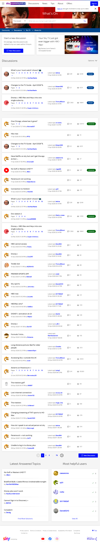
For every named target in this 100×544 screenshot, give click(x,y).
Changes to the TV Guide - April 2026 (26, 85)
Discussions (33, 3)
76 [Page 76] (57, 455)
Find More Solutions (25, 519)
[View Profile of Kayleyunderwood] (13, 494)
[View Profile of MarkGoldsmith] (53, 336)
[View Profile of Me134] (58, 314)
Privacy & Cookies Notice (50, 530)
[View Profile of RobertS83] (59, 86)
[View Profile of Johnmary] (30, 287)
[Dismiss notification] (95, 8)
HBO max (15, 294)
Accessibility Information (65, 530)
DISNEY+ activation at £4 (21, 314)
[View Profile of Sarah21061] (31, 418)
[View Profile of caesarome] (59, 158)
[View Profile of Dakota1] (29, 277)
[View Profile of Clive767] (30, 257)
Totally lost (15, 264)
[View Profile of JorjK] (28, 361)
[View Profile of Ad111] (29, 438)
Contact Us (24, 533)
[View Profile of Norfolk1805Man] (12, 484)
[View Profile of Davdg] (8, 512)
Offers (69, 3)
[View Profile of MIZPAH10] (30, 267)
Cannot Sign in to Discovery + (16, 500)
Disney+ (14, 254)
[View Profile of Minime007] (31, 126)
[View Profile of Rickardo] (30, 337)
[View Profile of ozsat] (57, 274)
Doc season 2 (16, 214)
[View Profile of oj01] (57, 189)
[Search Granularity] (19, 21)
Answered (91, 124)
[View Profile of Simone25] (30, 162)
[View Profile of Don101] (29, 327)
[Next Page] (62, 455)
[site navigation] (3, 3)
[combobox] (54, 21)
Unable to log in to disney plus (23, 445)
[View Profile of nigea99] (58, 169)
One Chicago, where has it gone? (24, 121)
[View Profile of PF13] (28, 136)
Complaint (8, 510)
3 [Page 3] (49, 455)
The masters (16, 403)
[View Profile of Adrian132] (31, 395)
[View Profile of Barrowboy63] (32, 375)
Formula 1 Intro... (17, 334)
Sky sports (15, 284)
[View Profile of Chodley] (58, 346)
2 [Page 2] (45, 455)
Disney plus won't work (13, 491)
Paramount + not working (21, 435)
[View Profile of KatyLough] (30, 428)
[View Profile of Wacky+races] (60, 215)
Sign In (94, 4)
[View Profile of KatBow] (30, 307)
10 (42, 73)
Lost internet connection (21, 392)
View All (75, 519)
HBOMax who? (17, 304)
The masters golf (18, 383)
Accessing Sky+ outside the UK (23, 358)
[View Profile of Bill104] (8, 503)
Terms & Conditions (35, 530)
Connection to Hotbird (20, 189)
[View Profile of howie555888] (31, 219)
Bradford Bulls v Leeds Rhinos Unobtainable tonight (25, 482)
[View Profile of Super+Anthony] (33, 108)
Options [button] (91, 61)
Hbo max (14, 134)
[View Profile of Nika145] (30, 192)
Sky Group (77, 533)
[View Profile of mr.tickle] (58, 123)
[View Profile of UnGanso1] (31, 405)
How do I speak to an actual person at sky (28, 425)
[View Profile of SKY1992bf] (59, 294)
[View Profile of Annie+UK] (59, 393)
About (60, 3)
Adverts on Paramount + (21, 368)
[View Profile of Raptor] (30, 317)
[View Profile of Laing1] (58, 370)
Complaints (76, 530)
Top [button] (95, 531)
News (44, 3)
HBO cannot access (19, 244)
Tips (52, 3)
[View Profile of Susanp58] (30, 448)
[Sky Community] (15, 3)
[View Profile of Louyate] (30, 297)
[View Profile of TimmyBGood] (60, 102)
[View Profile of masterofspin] (31, 350)
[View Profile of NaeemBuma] (31, 182)
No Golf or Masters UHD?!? (22, 169)
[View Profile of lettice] (58, 73)
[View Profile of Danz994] (59, 244)
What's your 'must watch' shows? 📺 (26, 70)
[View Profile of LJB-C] (57, 324)
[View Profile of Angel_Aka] (59, 403)
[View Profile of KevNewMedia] (32, 78)
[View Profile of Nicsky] (29, 247)
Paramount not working (21, 179)
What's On (50, 13)
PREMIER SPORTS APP (20, 274)
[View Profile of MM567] (30, 385)
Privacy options (24, 530)
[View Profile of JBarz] (28, 172)
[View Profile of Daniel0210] (59, 284)
